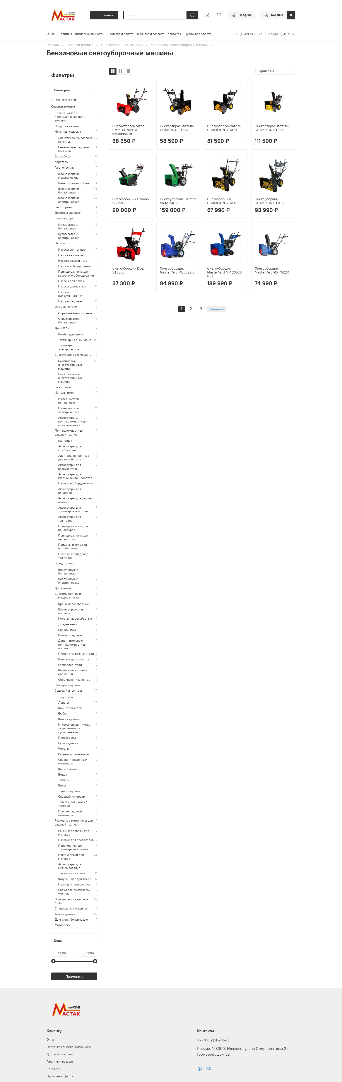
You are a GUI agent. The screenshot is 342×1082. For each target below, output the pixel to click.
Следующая (217, 309)
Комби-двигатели (70, 334)
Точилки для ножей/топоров (72, 804)
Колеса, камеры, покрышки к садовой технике (69, 117)
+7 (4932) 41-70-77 (248, 34)
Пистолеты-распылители (76, 654)
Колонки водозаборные (75, 618)
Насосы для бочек (71, 281)
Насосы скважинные (72, 261)
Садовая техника (80, 45)
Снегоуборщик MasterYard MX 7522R (272, 270)
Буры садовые (68, 743)
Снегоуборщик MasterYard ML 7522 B (177, 270)
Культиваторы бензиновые (68, 226)
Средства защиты (67, 126)
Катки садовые (68, 719)
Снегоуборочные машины (122, 45)
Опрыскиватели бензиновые (69, 320)
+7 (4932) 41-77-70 (282, 34)
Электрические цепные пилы (71, 901)
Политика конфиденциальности (80, 34)
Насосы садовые (70, 301)
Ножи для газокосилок (74, 884)
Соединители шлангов (74, 680)
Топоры (63, 780)
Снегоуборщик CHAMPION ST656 (221, 201)
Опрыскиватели (66, 307)
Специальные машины (71, 908)
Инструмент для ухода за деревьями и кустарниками (74, 728)
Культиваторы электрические (68, 235)
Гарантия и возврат (150, 34)
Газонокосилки (65, 167)
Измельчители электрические (68, 410)
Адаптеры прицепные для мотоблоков (73, 457)
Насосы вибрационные (74, 266)
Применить (74, 976)
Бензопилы (63, 387)
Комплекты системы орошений (72, 672)
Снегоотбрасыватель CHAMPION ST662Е (224, 128)
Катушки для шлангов (73, 659)
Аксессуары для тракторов (69, 518)
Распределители (70, 665)
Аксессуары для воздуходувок (69, 466)
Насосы (60, 243)
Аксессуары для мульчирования (69, 866)
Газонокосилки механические (68, 175)
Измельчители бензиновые (68, 401)
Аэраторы (61, 162)
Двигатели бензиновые (71, 919)
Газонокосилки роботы (74, 183)
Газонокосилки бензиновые (68, 190)
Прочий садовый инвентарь (70, 813)
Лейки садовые (69, 791)
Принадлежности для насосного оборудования (76, 273)
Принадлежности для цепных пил (73, 537)
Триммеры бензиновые (74, 340)
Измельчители (65, 393)
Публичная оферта (198, 34)
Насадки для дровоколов (76, 840)
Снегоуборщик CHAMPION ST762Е (270, 201)
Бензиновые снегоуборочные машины (70, 365)
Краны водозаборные (73, 604)
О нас (51, 34)
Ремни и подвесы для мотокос (73, 832)
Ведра (62, 774)
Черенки (64, 748)
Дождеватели (67, 624)
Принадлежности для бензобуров (73, 528)
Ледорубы (65, 697)
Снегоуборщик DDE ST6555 (128, 270)
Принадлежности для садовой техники (70, 432)
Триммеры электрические (68, 347)
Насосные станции (71, 255)
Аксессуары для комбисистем (69, 448)
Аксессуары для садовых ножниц (76, 500)
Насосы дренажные (72, 286)
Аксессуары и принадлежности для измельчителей (73, 421)
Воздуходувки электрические (68, 581)
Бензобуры (63, 156)
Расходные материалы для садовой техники (74, 822)
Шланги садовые (70, 635)
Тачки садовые (65, 914)
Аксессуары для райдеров (69, 491)
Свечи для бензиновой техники (74, 892)
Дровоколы (63, 588)
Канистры (65, 441)
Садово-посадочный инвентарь (72, 761)
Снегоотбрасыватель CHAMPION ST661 (177, 128)
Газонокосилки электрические (68, 199)
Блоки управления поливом (71, 611)
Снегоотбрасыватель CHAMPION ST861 (272, 128)
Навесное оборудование (75, 483)
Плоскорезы (67, 738)
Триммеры (62, 328)
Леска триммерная (71, 873)
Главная (53, 45)
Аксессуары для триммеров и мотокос (73, 509)
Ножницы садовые (68, 131)
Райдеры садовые (67, 685)
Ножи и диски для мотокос (71, 856)
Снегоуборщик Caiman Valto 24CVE (178, 201)
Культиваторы (64, 218)
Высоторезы (63, 207)
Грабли (63, 713)
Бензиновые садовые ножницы (73, 149)
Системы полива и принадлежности (68, 595)
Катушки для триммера (74, 879)
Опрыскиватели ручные (75, 313)
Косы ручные (67, 769)
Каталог (104, 15)
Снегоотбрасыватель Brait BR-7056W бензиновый (129, 130)
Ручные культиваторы (73, 754)
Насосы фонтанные (72, 249)
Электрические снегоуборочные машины (70, 378)
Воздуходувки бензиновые (68, 571)
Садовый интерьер (71, 796)
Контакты (174, 34)
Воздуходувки (65, 563)
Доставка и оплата (120, 34)
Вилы (62, 785)
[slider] (53, 961)
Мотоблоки (62, 925)
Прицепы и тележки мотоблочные (72, 546)
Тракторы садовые (68, 213)
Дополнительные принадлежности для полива (73, 644)
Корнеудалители (70, 708)
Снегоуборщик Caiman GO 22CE (130, 201)
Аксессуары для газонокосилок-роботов (75, 476)
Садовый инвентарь (69, 690)
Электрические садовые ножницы (75, 140)
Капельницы (67, 630)
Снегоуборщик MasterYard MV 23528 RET (224, 272)
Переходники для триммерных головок (73, 847)
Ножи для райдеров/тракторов (73, 556)
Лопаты (63, 702)
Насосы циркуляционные (70, 294)
